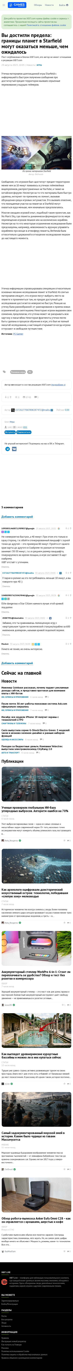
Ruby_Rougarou (11, 840)
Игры (39, 65)
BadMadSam (10, 1251)
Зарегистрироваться (10, 1301)
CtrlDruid (9, 1169)
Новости (49, 4)
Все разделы (7, 1319)
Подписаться (24, 432)
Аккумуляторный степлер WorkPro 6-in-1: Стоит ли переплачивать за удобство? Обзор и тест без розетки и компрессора (36, 975)
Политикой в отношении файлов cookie (46, 25)
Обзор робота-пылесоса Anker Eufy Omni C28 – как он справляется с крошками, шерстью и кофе (36, 1220)
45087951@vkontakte (13, 618)
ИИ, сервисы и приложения (14, 697)
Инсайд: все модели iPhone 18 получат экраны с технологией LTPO (30, 718)
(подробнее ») (58, 384)
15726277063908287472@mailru (32, 409)
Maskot (5, 644)
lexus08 (8, 1005)
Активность (6, 1326)
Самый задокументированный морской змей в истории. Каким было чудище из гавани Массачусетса (33, 1136)
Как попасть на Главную (11, 1344)
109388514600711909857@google (17, 528)
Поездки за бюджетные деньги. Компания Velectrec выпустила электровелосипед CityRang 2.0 (32, 748)
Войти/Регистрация (9, 1304)
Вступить (10, 432)
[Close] (68, 18)
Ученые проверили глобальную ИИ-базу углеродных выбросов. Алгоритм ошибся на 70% (35, 809)
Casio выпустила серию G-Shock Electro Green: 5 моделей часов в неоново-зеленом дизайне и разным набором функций (35, 733)
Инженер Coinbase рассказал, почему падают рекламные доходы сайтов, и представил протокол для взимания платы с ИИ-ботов (35, 690)
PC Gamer (18, 333)
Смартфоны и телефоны (13, 723)
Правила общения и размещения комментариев (21, 1358)
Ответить (5, 567)
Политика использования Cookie (15, 1351)
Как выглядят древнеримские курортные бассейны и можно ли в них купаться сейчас (31, 1055)
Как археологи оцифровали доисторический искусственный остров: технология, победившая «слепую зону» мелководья (35, 893)
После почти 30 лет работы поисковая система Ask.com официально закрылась (34, 705)
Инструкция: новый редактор (13, 1341)
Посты (4, 1316)
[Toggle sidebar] (4, 5)
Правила (5, 1338)
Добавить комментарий (17, 517)
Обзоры (38, 4)
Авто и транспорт (10, 753)
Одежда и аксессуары (12, 739)
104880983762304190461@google (17, 595)
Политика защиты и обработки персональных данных (24, 1354)
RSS (25, 427)
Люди (3, 1323)
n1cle (7, 1084)
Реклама (5, 1348)
